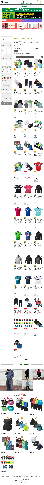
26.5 (5, 69)
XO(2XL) (5, 50)
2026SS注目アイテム (17, 42)
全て (27, 53)
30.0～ (10, 71)
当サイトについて (22, 476)
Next (29, 359)
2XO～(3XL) (8, 50)
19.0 (10, 60)
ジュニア (33, 53)
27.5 (10, 69)
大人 (30, 53)
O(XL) (3, 50)
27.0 (7, 69)
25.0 (7, 67)
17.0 (5, 60)
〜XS (3, 47)
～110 (10, 50)
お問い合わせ (40, 476)
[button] (21, 29)
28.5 (5, 71)
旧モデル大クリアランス (35, 42)
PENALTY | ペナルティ (14, 33)
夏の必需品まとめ (28, 42)
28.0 (3, 71)
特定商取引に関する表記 (29, 476)
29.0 (7, 71)
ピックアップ (16, 44)
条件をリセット (6, 103)
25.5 (10, 67)
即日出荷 (21, 53)
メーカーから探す (7, 33)
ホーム (2, 33)
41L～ (10, 92)
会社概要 (3, 476)
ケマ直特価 (23, 42)
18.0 (7, 60)
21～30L (5, 92)
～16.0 (3, 60)
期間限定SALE (21, 44)
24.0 (3, 67)
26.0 (3, 69)
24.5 (5, 67)
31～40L (7, 92)
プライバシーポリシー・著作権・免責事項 (12, 476)
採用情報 (35, 476)
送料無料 (17, 53)
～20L (3, 92)
